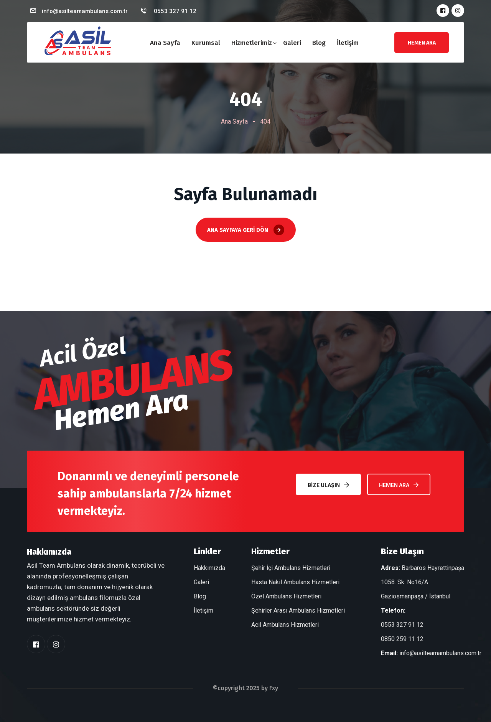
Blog (319, 43)
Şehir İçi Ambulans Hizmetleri (290, 568)
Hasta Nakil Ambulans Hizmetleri (295, 582)
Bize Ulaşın (328, 485)
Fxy (273, 688)
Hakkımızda (209, 568)
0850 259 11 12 (402, 639)
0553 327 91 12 (174, 11)
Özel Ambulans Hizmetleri (286, 596)
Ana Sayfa (165, 43)
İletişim (348, 43)
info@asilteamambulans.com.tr (85, 11)
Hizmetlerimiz (251, 43)
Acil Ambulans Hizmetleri (285, 624)
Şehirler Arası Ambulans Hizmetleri (298, 610)
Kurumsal (205, 43)
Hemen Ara (399, 485)
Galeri (292, 43)
